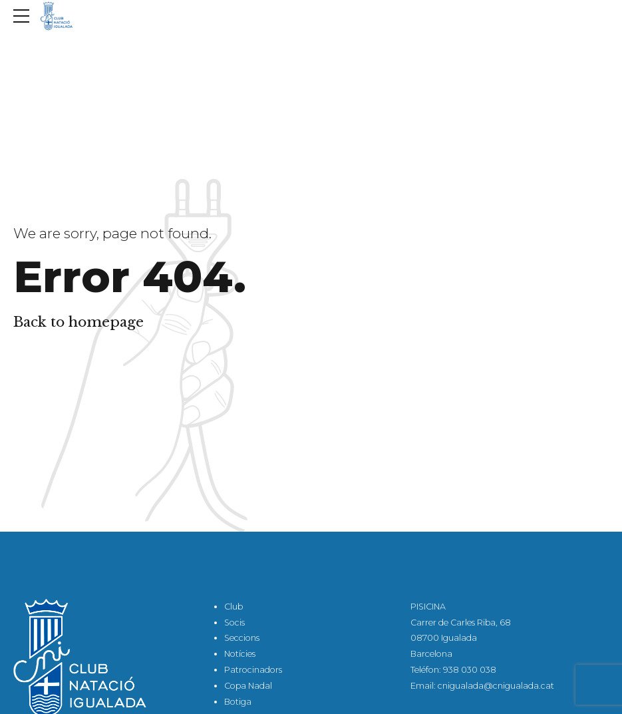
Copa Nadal (248, 686)
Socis (234, 622)
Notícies (239, 654)
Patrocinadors (253, 670)
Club (233, 607)
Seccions (241, 638)
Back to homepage (78, 322)
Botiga (237, 702)
